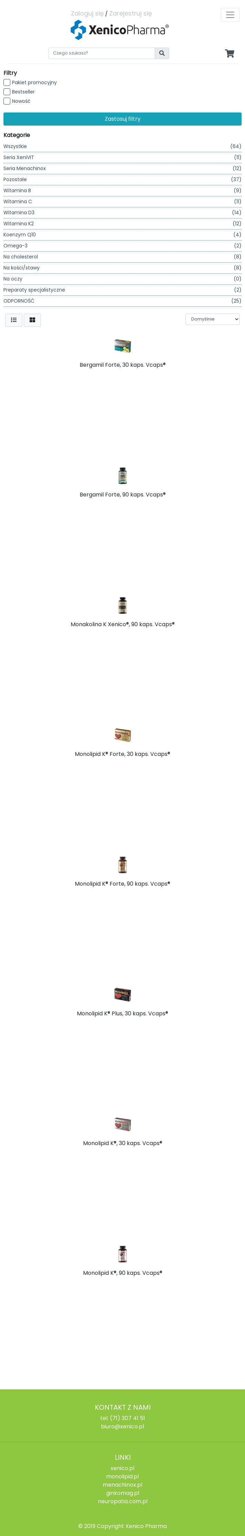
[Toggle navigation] (230, 15)
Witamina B (122, 190)
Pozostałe (122, 179)
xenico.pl (122, 1468)
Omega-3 (122, 245)
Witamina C (122, 201)
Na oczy (122, 279)
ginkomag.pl (122, 1493)
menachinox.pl (122, 1485)
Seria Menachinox (122, 168)
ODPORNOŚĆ (122, 301)
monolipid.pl (122, 1476)
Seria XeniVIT (122, 157)
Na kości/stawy (122, 268)
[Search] (102, 53)
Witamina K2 (122, 223)
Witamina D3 (122, 212)
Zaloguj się (87, 13)
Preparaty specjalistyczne (122, 290)
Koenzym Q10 (122, 234)
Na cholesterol (122, 256)
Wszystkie (122, 146)
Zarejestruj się (130, 13)
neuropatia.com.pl (122, 1501)
